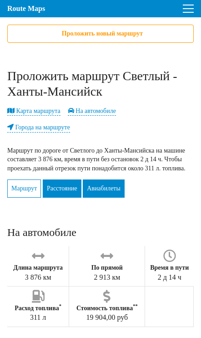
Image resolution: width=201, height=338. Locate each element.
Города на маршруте (38, 127)
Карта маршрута (33, 111)
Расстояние (62, 188)
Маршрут (24, 188)
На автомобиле (92, 111)
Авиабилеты (104, 188)
